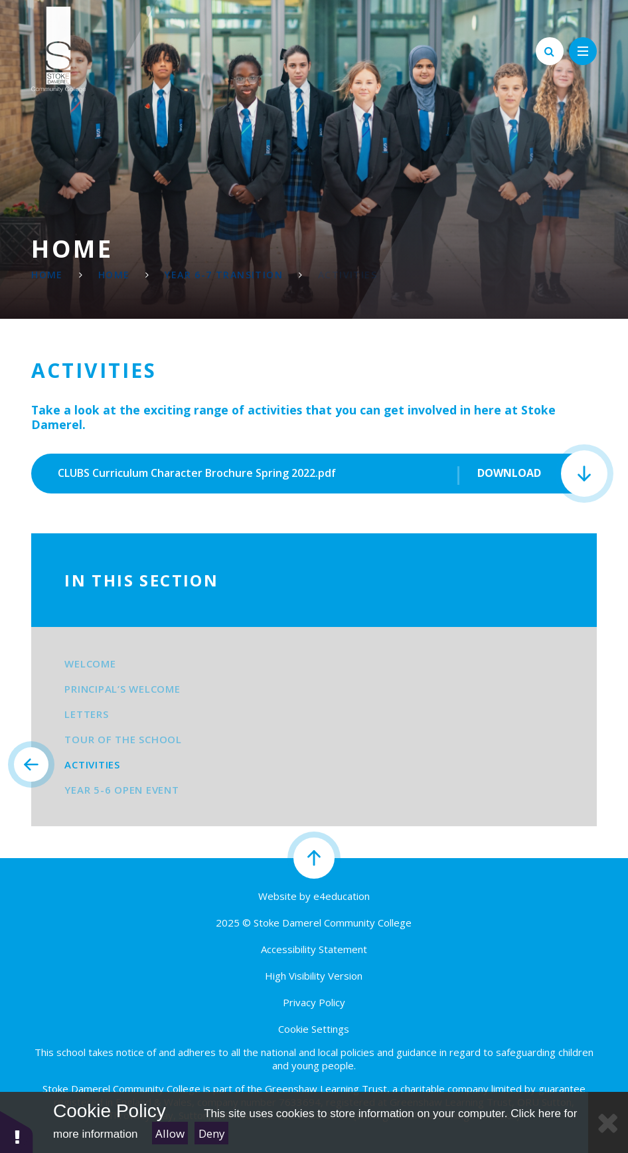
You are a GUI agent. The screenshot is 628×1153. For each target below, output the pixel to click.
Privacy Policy (314, 1002)
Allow (170, 1133)
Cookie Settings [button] (313, 1028)
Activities (347, 274)
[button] (16, 1131)
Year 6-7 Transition (224, 274)
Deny (211, 1133)
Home (47, 274)
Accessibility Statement (314, 949)
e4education (341, 896)
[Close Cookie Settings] (608, 1122)
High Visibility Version (313, 975)
